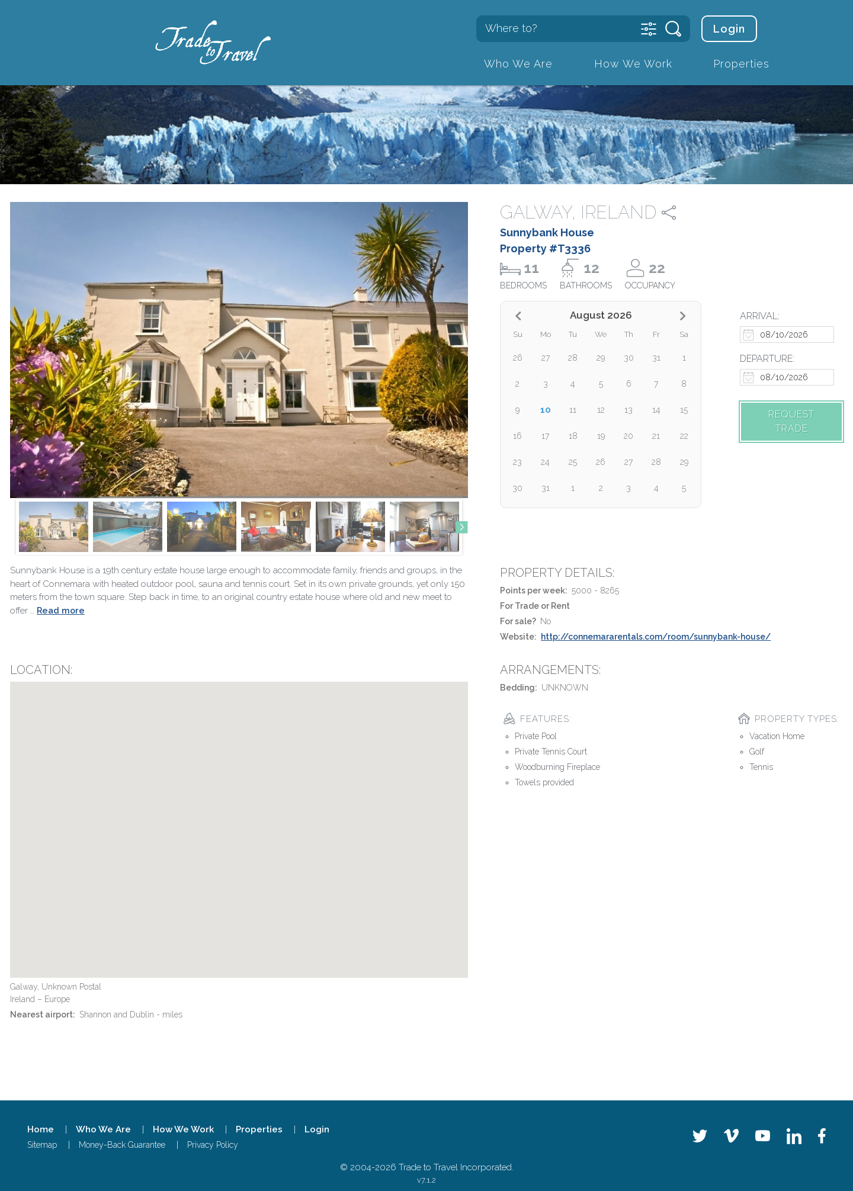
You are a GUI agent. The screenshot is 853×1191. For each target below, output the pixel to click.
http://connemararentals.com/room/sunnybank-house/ (656, 636)
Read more (61, 610)
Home (40, 1129)
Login (729, 29)
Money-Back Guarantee (122, 1145)
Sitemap (42, 1145)
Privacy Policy (212, 1145)
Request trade (791, 421)
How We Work (633, 63)
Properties (741, 63)
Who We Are (518, 63)
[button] (461, 527)
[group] (53, 527)
